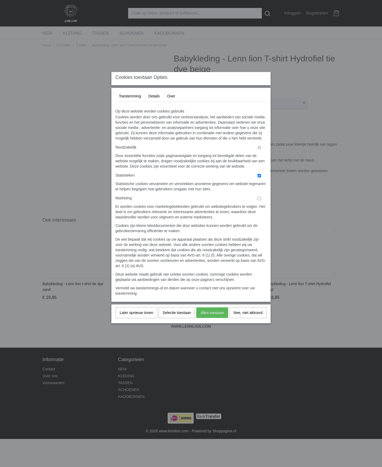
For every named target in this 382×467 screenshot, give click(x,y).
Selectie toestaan (177, 323)
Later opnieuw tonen (136, 323)
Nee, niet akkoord (248, 323)
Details (154, 106)
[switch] (259, 158)
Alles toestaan (212, 323)
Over (171, 106)
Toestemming (130, 106)
